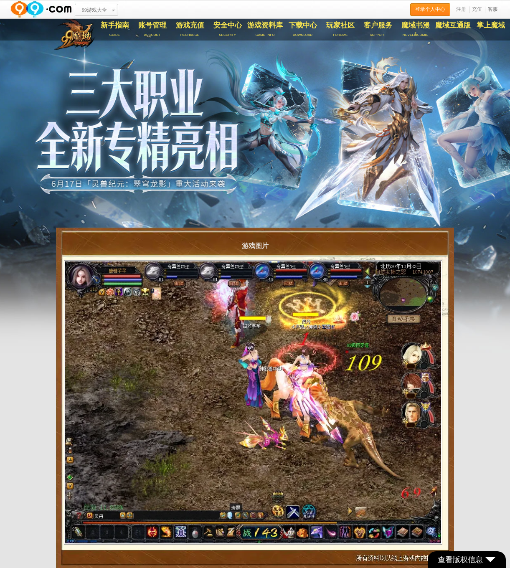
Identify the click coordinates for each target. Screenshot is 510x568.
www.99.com (41, 9)
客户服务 (378, 29)
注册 (461, 9)
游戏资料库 (265, 29)
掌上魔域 (491, 25)
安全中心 (227, 29)
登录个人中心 (430, 9)
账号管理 (152, 29)
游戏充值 (190, 29)
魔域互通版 (453, 25)
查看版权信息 (467, 559)
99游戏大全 (94, 10)
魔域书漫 (415, 29)
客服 (493, 9)
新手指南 (115, 29)
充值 (477, 9)
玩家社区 (340, 29)
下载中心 (303, 29)
